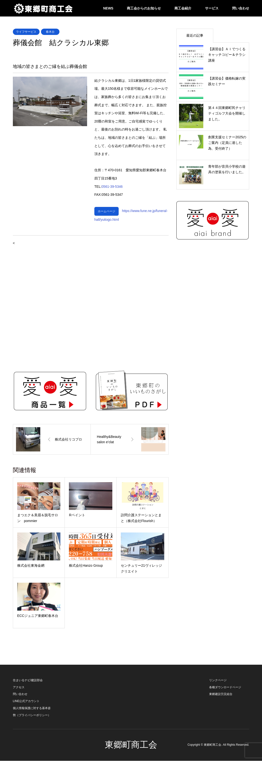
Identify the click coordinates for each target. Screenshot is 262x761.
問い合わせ (240, 8)
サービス (212, 8)
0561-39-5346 (112, 186)
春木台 (50, 31)
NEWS (108, 8)
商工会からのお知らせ (144, 8)
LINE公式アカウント (26, 701)
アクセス (19, 687)
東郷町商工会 (131, 745)
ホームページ (106, 211)
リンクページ (218, 680)
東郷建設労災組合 (220, 694)
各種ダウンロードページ (225, 687)
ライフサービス (26, 31)
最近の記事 (194, 35)
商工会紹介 (182, 8)
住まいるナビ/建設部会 (28, 680)
